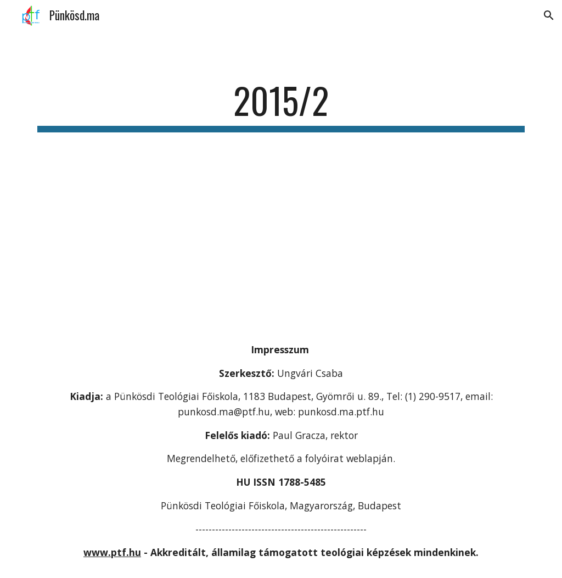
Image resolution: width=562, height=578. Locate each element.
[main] (281, 106)
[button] (549, 15)
